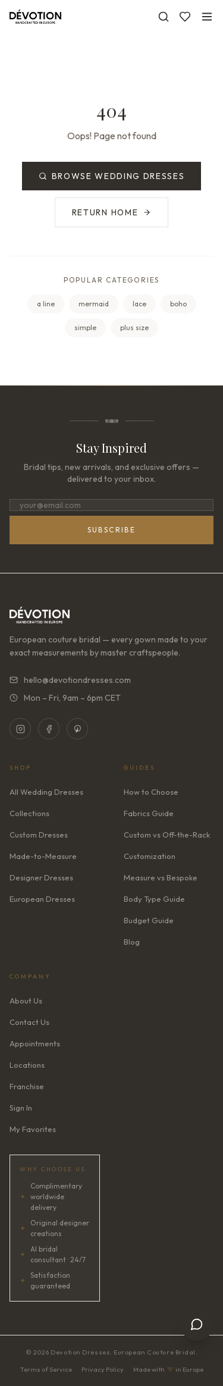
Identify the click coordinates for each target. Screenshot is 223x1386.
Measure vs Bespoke (160, 877)
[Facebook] (48, 728)
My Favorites (33, 1129)
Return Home (111, 212)
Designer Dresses (41, 877)
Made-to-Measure (43, 856)
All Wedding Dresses (46, 792)
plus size (134, 327)
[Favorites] (185, 17)
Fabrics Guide (149, 813)
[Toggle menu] (206, 16)
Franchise (27, 1086)
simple (85, 327)
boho (178, 303)
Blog (132, 941)
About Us (26, 1000)
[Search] (163, 17)
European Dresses (42, 899)
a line (46, 303)
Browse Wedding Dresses (112, 176)
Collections (29, 813)
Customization (149, 856)
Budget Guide (149, 920)
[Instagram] (20, 728)
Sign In (21, 1107)
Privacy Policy (102, 1369)
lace (139, 303)
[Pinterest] (77, 728)
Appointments (35, 1043)
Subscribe (111, 529)
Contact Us (29, 1022)
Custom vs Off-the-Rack (167, 834)
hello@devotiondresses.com (70, 680)
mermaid (93, 303)
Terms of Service (46, 1369)
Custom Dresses (39, 834)
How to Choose (151, 792)
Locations (27, 1065)
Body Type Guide (154, 899)
